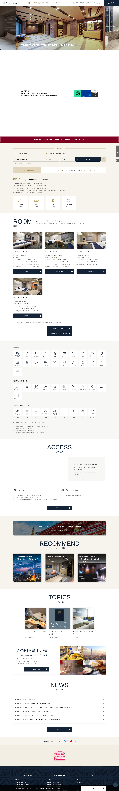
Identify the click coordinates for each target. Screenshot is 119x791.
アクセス (52, 3)
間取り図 (36, 266)
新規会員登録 (117, 151)
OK (98, 788)
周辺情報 (82, 3)
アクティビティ (66, 3)
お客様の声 (88, 3)
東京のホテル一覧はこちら (61, 328)
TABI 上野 (81, 782)
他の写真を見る (17, 266)
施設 (47, 3)
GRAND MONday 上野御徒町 (22, 784)
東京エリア (48, 779)
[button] (97, 49)
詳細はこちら (63, 508)
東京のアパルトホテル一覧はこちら (60, 333)
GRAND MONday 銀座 (20, 782)
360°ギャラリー (27, 266)
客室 (43, 3)
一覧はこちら (63, 729)
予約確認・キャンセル (19, 163)
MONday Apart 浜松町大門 (53, 782)
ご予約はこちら (32, 271)
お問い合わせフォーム (42, 185)
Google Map (39, 183)
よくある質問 (75, 3)
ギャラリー (58, 3)
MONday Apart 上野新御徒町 (54, 784)
